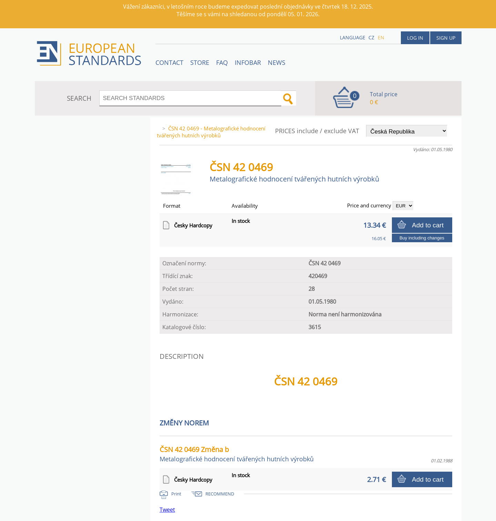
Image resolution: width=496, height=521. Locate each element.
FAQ (222, 62)
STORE (199, 62)
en (381, 37)
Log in (415, 38)
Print (176, 494)
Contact (169, 62)
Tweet (167, 509)
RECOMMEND (219, 494)
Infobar (248, 62)
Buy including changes (421, 237)
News (276, 62)
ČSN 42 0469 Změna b (237, 454)
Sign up (445, 38)
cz (371, 37)
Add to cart (428, 225)
